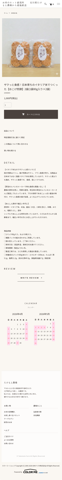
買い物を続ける (10, 150)
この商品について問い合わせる (16, 144)
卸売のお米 (8, 422)
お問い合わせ (9, 443)
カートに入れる (31, 114)
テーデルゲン (9, 419)
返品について (9, 131)
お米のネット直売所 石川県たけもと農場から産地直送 (22, 3)
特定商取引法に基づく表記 (14, 137)
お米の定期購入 (9, 412)
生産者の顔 (37, 412)
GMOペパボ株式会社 (39, 466)
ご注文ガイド (9, 436)
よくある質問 (9, 440)
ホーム (6, 13)
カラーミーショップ (9, 466)
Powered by (31, 471)
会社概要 (37, 415)
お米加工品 (14, 13)
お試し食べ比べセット (12, 415)
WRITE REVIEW (30, 278)
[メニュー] (58, 4)
